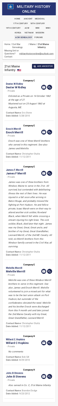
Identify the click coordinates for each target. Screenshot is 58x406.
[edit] (49, 87)
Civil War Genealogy (17, 45)
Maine (33, 44)
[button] (22, 83)
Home (7, 44)
